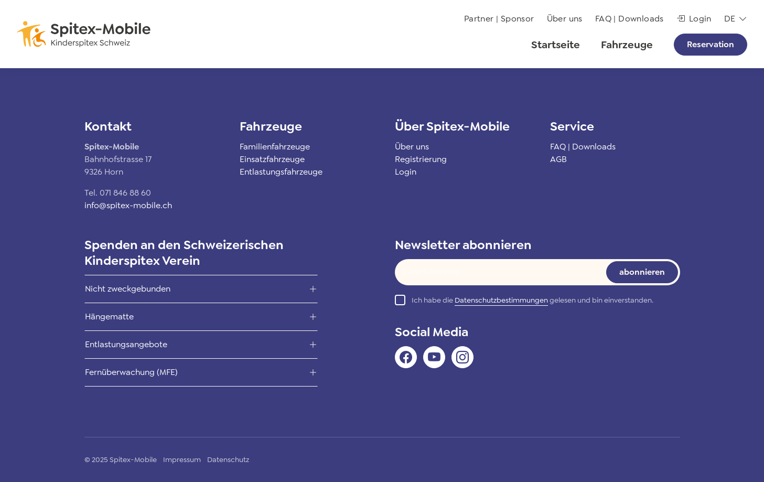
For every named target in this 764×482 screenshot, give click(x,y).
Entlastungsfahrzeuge (281, 171)
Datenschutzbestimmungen (501, 300)
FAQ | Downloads (629, 18)
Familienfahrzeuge (275, 146)
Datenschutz (228, 459)
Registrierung (421, 159)
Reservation (710, 44)
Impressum (182, 459)
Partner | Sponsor (499, 18)
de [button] (730, 18)
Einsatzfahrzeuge (272, 159)
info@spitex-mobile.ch (128, 205)
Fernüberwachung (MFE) (131, 372)
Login (694, 18)
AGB (558, 159)
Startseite (555, 44)
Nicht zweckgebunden (127, 288)
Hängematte (109, 316)
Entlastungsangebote (126, 344)
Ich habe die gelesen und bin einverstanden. (532, 300)
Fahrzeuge (627, 44)
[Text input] (493, 272)
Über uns (565, 18)
